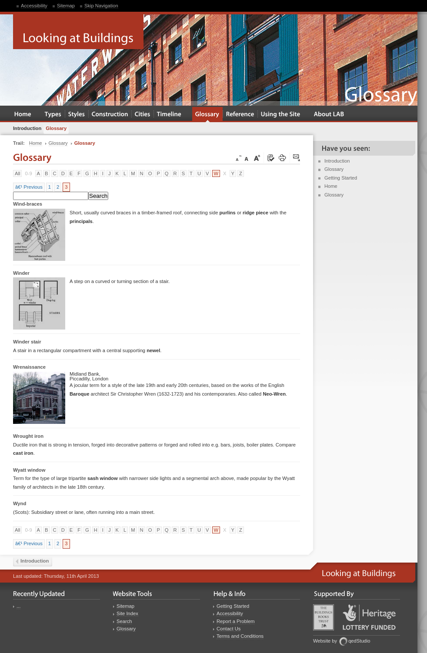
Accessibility (34, 5)
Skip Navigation (101, 5)
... (18, 606)
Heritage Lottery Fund (369, 617)
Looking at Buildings (78, 31)
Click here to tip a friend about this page (297, 158)
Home (330, 186)
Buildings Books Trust (323, 617)
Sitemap (66, 5)
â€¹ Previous (29, 187)
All (17, 173)
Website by (325, 640)
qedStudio (359, 640)
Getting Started (340, 177)
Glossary (334, 169)
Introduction (337, 160)
